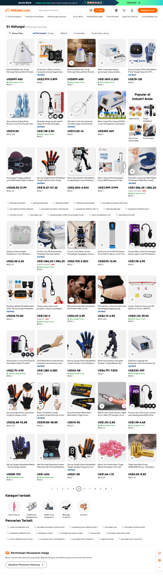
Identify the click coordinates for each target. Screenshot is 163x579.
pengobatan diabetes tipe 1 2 (85, 209)
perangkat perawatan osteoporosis (53, 209)
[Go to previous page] (51, 488)
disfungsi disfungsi (112, 209)
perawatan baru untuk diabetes (51, 539)
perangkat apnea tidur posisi (117, 533)
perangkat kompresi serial (133, 527)
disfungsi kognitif (61, 203)
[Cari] (99, 10)
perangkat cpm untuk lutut (130, 539)
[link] (159, 553)
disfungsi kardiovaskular (84, 203)
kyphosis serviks (105, 539)
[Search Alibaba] (63, 10)
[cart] (125, 11)
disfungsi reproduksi (16, 203)
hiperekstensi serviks (125, 215)
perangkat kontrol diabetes (81, 539)
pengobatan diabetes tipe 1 (19, 533)
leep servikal (94, 533)
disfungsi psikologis (39, 203)
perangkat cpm (35, 215)
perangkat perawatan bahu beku (114, 203)
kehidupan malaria (44, 533)
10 (106, 489)
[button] (91, 10)
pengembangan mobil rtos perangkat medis (66, 215)
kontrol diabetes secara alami (20, 539)
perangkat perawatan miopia (70, 533)
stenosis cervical (15, 215)
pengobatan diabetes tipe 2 (137, 209)
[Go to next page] (111, 488)
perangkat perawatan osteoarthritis (49, 527)
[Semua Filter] (16, 33)
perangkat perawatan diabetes (20, 209)
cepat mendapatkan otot (100, 215)
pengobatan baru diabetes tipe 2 (83, 527)
